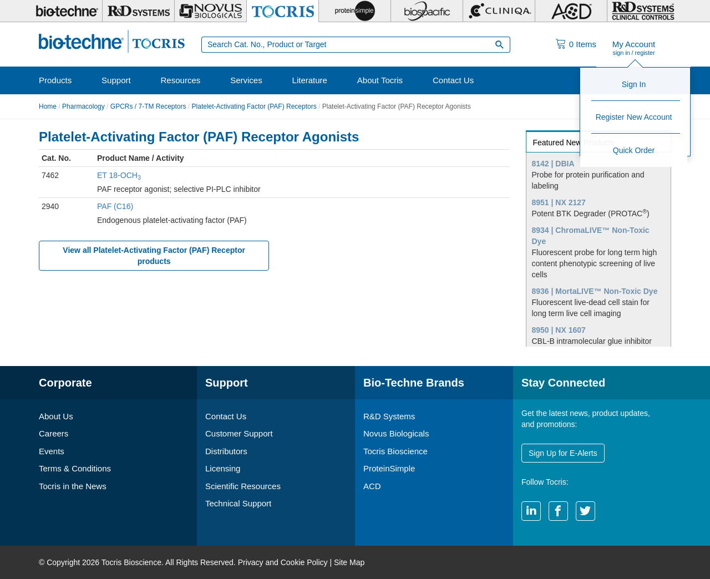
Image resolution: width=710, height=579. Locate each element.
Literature (309, 80)
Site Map (349, 562)
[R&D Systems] (138, 11)
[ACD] (571, 11)
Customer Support (239, 433)
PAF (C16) (115, 206)
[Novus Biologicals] (210, 11)
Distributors (226, 451)
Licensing (222, 468)
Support (116, 80)
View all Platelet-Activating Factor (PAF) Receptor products (154, 256)
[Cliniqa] (499, 11)
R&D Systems (389, 416)
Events (51, 451)
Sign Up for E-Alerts (563, 453)
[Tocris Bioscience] (282, 11)
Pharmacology (83, 106)
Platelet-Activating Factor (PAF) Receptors (254, 106)
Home (48, 106)
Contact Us (453, 80)
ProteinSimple (389, 468)
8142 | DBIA (553, 163)
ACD (372, 486)
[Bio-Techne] (66, 11)
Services (246, 80)
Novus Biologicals (396, 433)
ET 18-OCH (119, 175)
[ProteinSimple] (354, 11)
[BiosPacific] (427, 11)
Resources (181, 80)
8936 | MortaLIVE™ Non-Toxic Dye (595, 291)
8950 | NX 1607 (559, 330)
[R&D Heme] (643, 11)
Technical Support (238, 503)
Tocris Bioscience (395, 451)
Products (55, 80)
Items (582, 44)
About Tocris (380, 80)
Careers (53, 433)
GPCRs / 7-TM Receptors (148, 106)
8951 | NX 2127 (559, 202)
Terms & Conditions (75, 468)
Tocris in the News (72, 486)
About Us (56, 416)
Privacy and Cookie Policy (283, 562)
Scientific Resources (243, 486)
